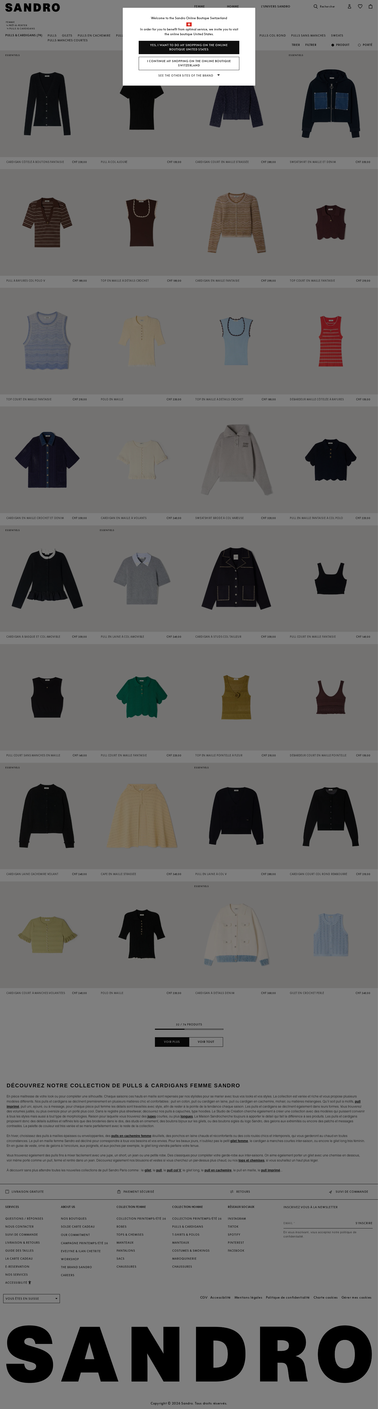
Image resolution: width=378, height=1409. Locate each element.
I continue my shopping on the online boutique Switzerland (189, 63)
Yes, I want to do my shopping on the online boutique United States (189, 47)
